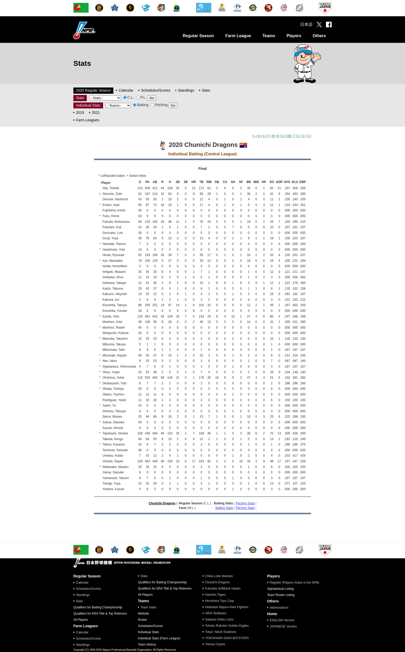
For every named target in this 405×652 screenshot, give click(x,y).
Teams (268, 36)
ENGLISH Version (282, 620)
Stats (206, 90)
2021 (96, 112)
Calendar (126, 90)
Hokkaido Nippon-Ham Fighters (226, 607)
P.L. (141, 97)
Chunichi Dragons (162, 503)
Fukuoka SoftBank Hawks (222, 588)
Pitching (159, 105)
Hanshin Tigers (215, 595)
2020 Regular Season (93, 90)
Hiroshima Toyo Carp (219, 601)
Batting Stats (224, 508)
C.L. (128, 97)
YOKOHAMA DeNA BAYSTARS (227, 638)
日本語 (306, 24)
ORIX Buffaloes (216, 613)
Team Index (149, 607)
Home (272, 614)
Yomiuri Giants (215, 644)
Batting (141, 105)
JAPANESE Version (283, 626)
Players (293, 36)
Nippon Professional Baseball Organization (97, 30)
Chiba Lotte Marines (219, 576)
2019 (80, 112)
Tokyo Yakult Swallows (220, 632)
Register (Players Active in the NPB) (296, 582)
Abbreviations (279, 607)
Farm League (238, 36)
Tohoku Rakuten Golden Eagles (227, 625)
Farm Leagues (87, 120)
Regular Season (198, 36)
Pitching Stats (245, 503)
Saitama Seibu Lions (219, 619)
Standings (186, 90)
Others (319, 36)
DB (288, 136)
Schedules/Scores (155, 90)
